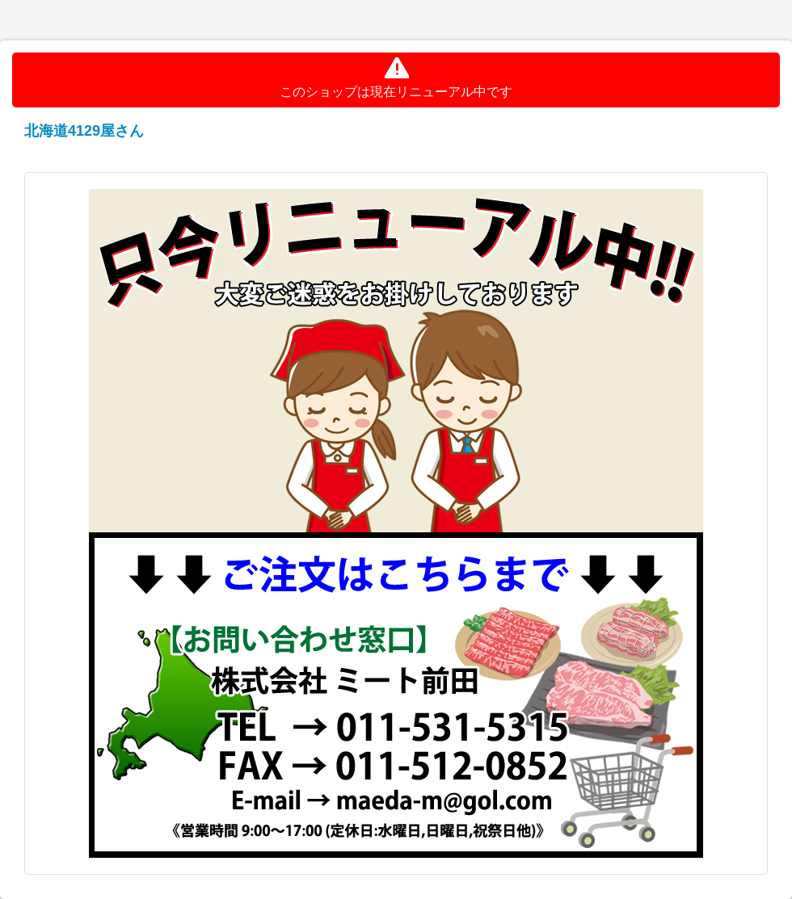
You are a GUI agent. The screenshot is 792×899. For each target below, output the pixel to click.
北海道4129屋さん (84, 131)
